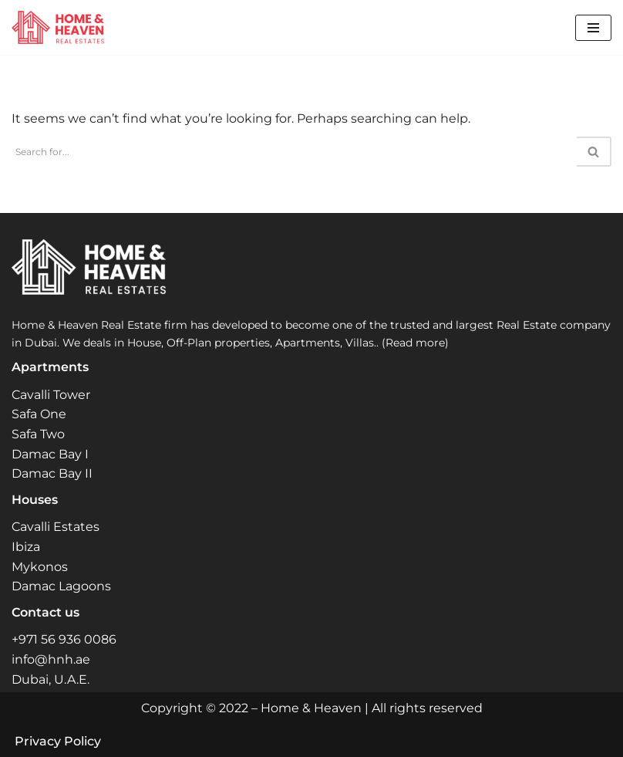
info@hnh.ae (51, 659)
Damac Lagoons (61, 586)
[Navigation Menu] (593, 28)
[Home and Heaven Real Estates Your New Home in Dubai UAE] (58, 27)
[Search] (294, 152)
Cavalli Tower (51, 394)
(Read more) (415, 343)
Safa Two (38, 434)
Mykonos (40, 566)
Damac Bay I (50, 454)
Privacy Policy (58, 741)
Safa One (39, 414)
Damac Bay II (52, 473)
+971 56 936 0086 (64, 639)
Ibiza (26, 546)
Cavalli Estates (55, 526)
